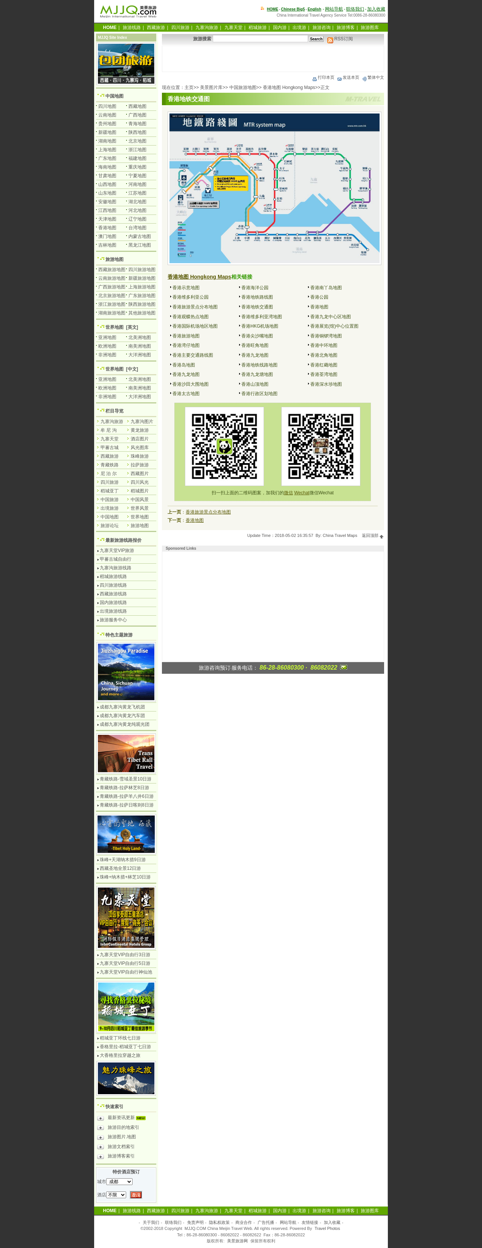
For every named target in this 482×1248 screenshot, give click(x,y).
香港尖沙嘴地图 (257, 336)
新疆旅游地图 (142, 278)
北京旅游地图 (111, 295)
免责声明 (195, 1222)
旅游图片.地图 (116, 1138)
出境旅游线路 (113, 611)
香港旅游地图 (186, 336)
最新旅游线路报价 (123, 540)
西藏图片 (140, 473)
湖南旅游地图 (111, 313)
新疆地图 (107, 132)
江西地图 (107, 210)
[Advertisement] (273, 59)
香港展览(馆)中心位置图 (334, 326)
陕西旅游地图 (142, 304)
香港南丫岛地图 (326, 287)
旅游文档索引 (116, 1147)
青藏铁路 (110, 465)
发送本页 (348, 77)
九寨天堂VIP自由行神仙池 (126, 972)
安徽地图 (107, 201)
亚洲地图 (107, 337)
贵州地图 (107, 123)
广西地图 (137, 115)
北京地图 (137, 141)
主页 (189, 87)
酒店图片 (140, 439)
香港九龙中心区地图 (330, 316)
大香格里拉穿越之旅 (120, 1055)
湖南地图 (107, 141)
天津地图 (107, 219)
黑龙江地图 (139, 245)
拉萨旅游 (140, 465)
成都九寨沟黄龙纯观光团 (124, 724)
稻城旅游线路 (113, 576)
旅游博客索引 (116, 1157)
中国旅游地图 (242, 87)
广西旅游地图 (111, 287)
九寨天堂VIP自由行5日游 (125, 963)
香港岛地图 (183, 365)
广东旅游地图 (142, 295)
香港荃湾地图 (323, 374)
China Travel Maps (340, 535)
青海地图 (137, 123)
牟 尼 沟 (109, 430)
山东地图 (107, 193)
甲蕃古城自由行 (115, 559)
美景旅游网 (237, 1241)
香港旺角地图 (254, 345)
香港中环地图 (323, 345)
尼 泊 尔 (109, 473)
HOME (272, 9)
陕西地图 (137, 132)
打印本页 (323, 77)
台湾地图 (137, 227)
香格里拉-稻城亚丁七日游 (125, 1046)
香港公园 (319, 297)
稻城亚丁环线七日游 (120, 1038)
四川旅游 (180, 27)
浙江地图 (137, 149)
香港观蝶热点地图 (190, 316)
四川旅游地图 (142, 269)
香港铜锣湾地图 (326, 336)
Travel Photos (327, 1228)
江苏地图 (137, 193)
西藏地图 (137, 106)
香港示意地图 (186, 287)
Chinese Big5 (293, 9)
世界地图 (114, 327)
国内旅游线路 (113, 602)
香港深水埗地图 (326, 384)
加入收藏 (376, 9)
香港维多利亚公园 (190, 297)
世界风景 (140, 508)
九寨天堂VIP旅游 (117, 550)
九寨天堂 (233, 27)
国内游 (280, 27)
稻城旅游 (258, 27)
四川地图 (107, 106)
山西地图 (107, 184)
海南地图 (107, 167)
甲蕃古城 (110, 447)
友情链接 (310, 1222)
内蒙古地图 (139, 236)
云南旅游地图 (111, 278)
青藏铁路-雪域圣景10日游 (125, 779)
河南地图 (137, 184)
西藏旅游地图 (111, 269)
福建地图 (137, 158)
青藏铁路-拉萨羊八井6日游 (127, 796)
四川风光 (140, 482)
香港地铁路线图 (257, 297)
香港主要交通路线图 (192, 355)
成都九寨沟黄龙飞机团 (122, 707)
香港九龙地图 (254, 355)
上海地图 (107, 149)
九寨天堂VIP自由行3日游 (125, 954)
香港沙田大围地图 (190, 384)
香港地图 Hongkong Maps (289, 87)
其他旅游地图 (142, 313)
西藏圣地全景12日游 (120, 868)
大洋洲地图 (139, 354)
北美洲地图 (139, 337)
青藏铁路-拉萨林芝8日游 (124, 787)
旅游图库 (370, 27)
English (314, 9)
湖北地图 (137, 201)
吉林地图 (107, 245)
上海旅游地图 (142, 287)
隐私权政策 (219, 1222)
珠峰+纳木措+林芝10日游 (125, 877)
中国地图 (114, 96)
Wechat (301, 492)
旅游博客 (346, 27)
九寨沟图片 (142, 421)
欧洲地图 (107, 346)
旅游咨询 (322, 27)
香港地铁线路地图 (259, 365)
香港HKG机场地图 (259, 326)
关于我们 (151, 1222)
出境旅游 (110, 508)
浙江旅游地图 (111, 304)
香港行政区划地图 (259, 393)
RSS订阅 (340, 38)
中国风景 (140, 499)
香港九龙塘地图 (257, 374)
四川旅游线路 (113, 585)
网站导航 (334, 9)
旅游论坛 (110, 525)
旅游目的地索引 (118, 1128)
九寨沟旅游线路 (115, 567)
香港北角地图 (323, 355)
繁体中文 (373, 77)
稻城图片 (140, 491)
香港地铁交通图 (257, 307)
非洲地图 (107, 354)
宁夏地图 (137, 175)
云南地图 (107, 115)
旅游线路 (132, 27)
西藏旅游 (156, 27)
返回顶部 (373, 535)
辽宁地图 (137, 219)
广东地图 (107, 158)
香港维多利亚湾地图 (261, 316)
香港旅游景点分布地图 (195, 307)
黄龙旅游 (140, 430)
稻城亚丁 (110, 491)
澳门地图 (107, 236)
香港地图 (319, 307)
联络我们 (355, 9)
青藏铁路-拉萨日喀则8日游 (127, 805)
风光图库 (140, 447)
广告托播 (266, 1222)
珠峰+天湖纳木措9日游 (123, 859)
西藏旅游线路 (113, 593)
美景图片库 (211, 87)
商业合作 (243, 1222)
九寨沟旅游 (206, 27)
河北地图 (137, 210)
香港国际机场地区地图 (195, 326)
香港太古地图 (186, 393)
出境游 (299, 27)
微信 (288, 492)
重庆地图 (137, 167)
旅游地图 (114, 259)
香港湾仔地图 (186, 345)
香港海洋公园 (254, 287)
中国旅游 (110, 499)
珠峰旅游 (140, 456)
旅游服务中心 (113, 619)
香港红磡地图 (323, 365)
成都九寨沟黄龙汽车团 (122, 715)
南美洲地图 (139, 346)
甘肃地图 (107, 175)
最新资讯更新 (123, 1118)
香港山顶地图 (254, 384)
